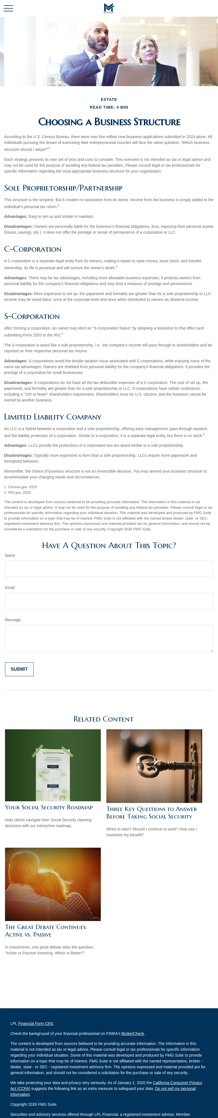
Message (13, 620)
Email (10, 587)
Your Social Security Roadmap (49, 807)
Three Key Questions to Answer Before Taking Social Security (151, 812)
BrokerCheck (133, 1033)
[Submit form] (19, 669)
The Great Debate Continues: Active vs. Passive (46, 930)
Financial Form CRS (35, 1023)
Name (10, 555)
